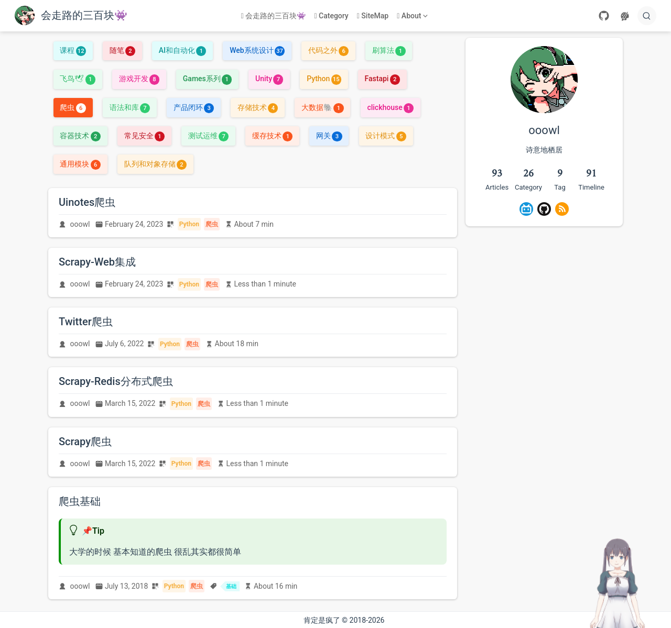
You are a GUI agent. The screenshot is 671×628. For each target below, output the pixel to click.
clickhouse (390, 107)
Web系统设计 (257, 50)
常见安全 (144, 135)
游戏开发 (139, 78)
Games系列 (207, 78)
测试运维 (208, 135)
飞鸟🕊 (77, 78)
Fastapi (382, 78)
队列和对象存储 (155, 164)
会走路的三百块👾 (273, 16)
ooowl (80, 224)
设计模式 (385, 135)
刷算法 (388, 50)
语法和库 (130, 107)
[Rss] (562, 209)
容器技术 (80, 135)
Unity (269, 78)
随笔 (122, 50)
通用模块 (80, 164)
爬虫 (72, 107)
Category (331, 16)
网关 (329, 135)
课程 (72, 50)
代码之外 (328, 50)
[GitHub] (604, 15)
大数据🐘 (322, 107)
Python (324, 78)
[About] (413, 16)
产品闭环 (194, 107)
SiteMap (373, 16)
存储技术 (257, 107)
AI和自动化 (183, 50)
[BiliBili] (526, 209)
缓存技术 (272, 135)
